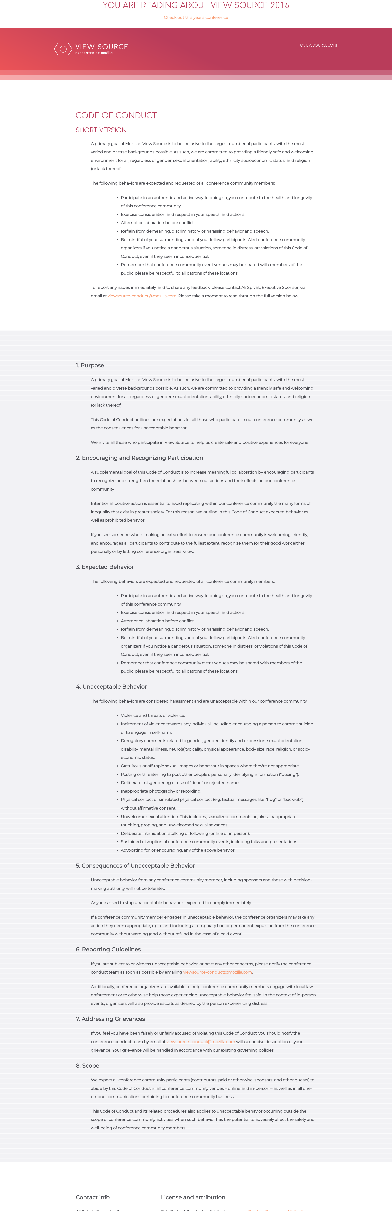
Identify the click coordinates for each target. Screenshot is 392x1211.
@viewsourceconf (319, 45)
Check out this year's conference (196, 17)
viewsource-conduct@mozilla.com (142, 296)
